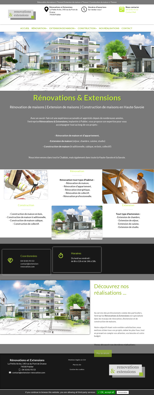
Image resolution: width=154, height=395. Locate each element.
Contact (126, 28)
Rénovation (39, 28)
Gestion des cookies (77, 369)
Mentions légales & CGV (77, 360)
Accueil (24, 28)
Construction (87, 28)
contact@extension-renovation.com (28, 372)
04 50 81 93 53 (132, 10)
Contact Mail (131, 12)
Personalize (122, 392)
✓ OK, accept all (106, 392)
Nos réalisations (109, 28)
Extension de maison (62, 28)
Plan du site (77, 365)
